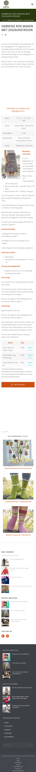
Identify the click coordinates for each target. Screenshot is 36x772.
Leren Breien (8, 726)
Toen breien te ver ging (17, 610)
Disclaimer (18, 768)
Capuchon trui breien (16, 577)
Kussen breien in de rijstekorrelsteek (20, 586)
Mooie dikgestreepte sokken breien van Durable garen (20, 697)
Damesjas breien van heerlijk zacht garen (20, 706)
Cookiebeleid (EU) (18, 766)
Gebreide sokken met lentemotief (18, 535)
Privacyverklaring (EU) (18, 771)
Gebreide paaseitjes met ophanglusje (18, 468)
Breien (6, 722)
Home (4, 20)
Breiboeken (7, 733)
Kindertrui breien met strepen (10, 555)
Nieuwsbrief (18, 762)
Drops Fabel (4, 431)
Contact (18, 764)
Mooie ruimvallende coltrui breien (22, 687)
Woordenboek (8, 737)
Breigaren (7, 730)
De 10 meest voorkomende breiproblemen (19, 620)
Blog (18, 760)
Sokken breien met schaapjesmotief (18, 502)
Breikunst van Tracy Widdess (19, 601)
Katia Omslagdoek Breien (17, 559)
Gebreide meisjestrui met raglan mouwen (19, 569)
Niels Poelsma (30, 756)
